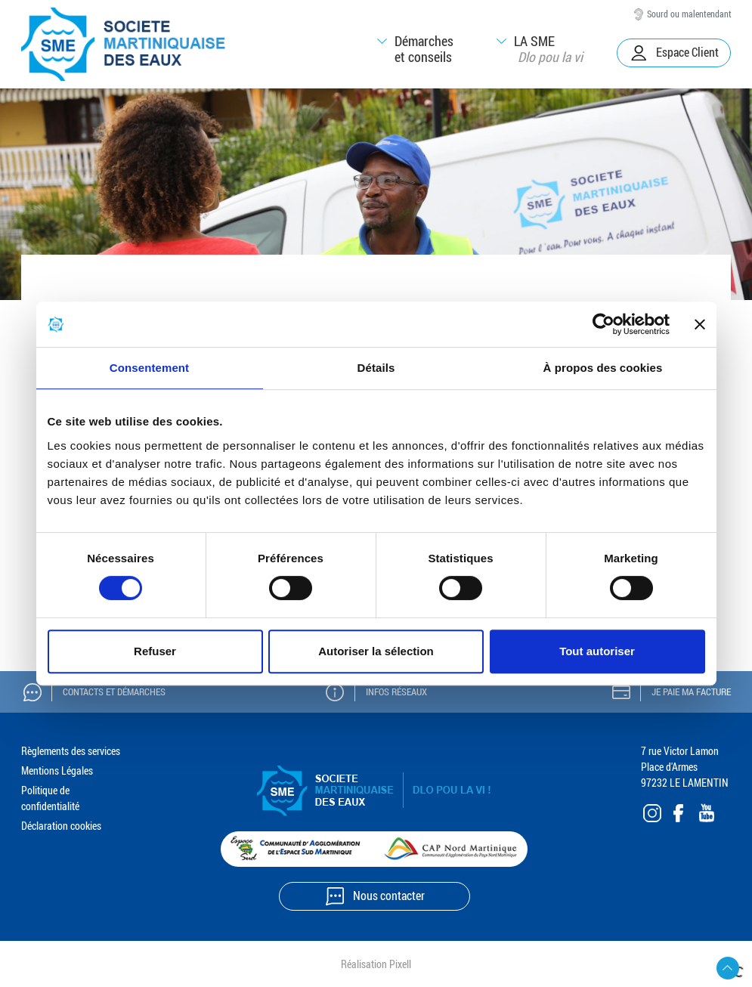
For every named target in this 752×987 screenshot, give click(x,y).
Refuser (155, 651)
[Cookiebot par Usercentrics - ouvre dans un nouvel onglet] (603, 324)
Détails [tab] (376, 367)
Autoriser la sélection (376, 651)
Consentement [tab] (149, 367)
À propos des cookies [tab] (603, 367)
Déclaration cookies (61, 825)
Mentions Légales (57, 770)
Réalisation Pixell (376, 964)
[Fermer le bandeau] (700, 324)
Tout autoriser (597, 651)
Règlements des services (70, 751)
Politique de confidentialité (50, 798)
